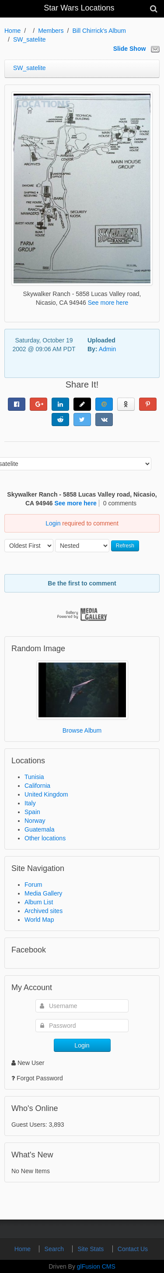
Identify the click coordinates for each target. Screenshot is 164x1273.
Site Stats (91, 1248)
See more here (108, 302)
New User (27, 1062)
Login (52, 523)
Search (55, 1248)
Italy (30, 803)
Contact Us (133, 1248)
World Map (39, 919)
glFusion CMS (96, 1266)
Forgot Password (40, 1078)
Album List (38, 902)
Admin (107, 349)
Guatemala (39, 829)
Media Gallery (43, 893)
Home (12, 30)
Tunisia (34, 776)
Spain (32, 811)
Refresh (125, 546)
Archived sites (43, 910)
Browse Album (82, 730)
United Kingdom (46, 794)
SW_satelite (29, 39)
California (37, 785)
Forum (33, 884)
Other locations (45, 838)
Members (50, 30)
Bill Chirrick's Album (99, 30)
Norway (34, 820)
